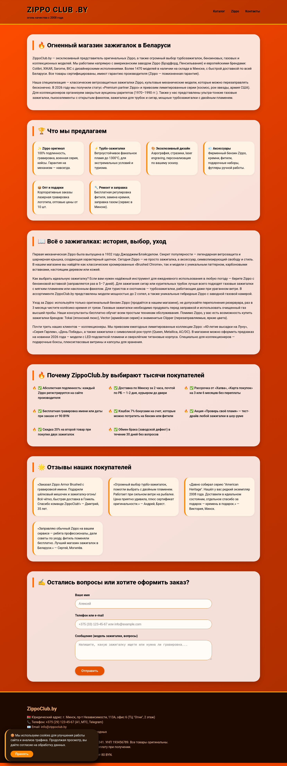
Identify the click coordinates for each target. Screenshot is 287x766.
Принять (22, 754)
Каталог (219, 11)
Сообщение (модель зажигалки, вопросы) (106, 636)
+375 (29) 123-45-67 (60, 725)
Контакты (252, 11)
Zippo (235, 11)
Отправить (89, 674)
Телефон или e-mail (89, 615)
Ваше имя (82, 595)
